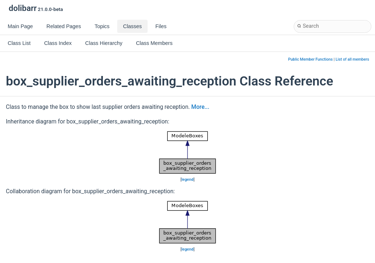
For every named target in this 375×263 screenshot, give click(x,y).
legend (188, 179)
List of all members (352, 59)
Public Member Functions (310, 59)
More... (200, 107)
